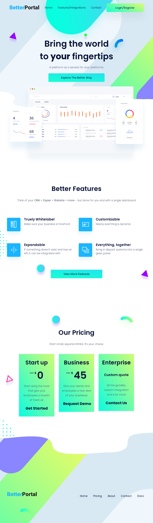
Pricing (97, 496)
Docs (140, 496)
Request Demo (77, 403)
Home (48, 7)
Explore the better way (76, 77)
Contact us (116, 403)
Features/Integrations (72, 7)
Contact (96, 7)
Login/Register (125, 8)
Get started (37, 408)
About (111, 496)
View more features (77, 274)
